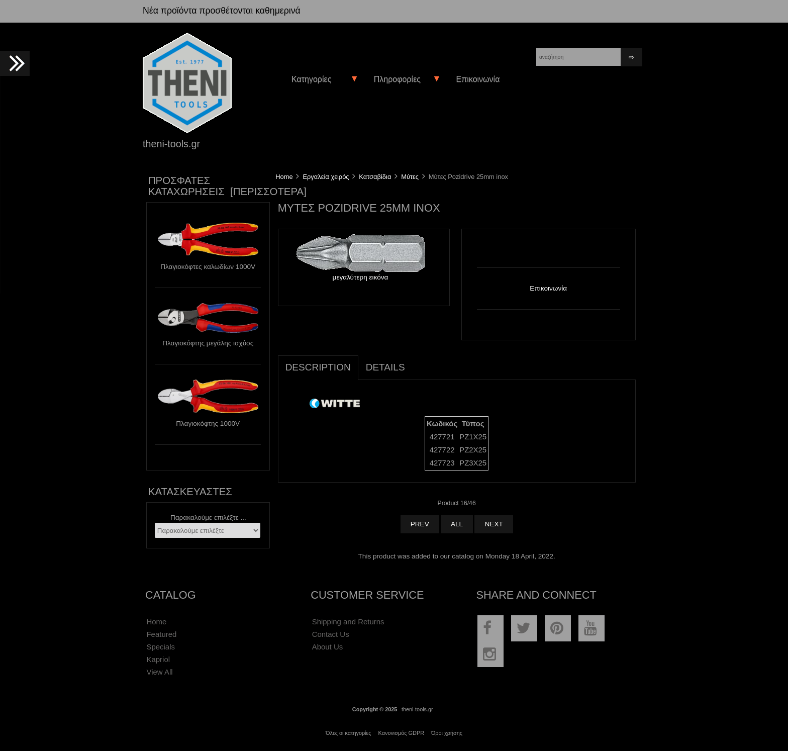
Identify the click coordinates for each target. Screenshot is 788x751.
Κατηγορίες (311, 79)
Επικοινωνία (477, 79)
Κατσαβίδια (375, 176)
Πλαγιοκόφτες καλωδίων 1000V (207, 266)
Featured (161, 634)
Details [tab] (385, 367)
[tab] (420, 361)
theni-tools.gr (417, 709)
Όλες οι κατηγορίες (348, 733)
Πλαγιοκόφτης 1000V (208, 423)
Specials (160, 646)
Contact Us (330, 634)
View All (159, 672)
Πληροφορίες (397, 79)
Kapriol (158, 659)
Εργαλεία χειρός (326, 176)
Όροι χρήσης (446, 733)
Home (283, 176)
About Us (327, 646)
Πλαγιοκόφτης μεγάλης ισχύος (207, 343)
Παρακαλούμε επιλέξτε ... (208, 517)
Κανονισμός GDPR (401, 733)
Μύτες (410, 176)
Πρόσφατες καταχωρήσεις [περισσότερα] (227, 186)
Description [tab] (318, 367)
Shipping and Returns (348, 621)
